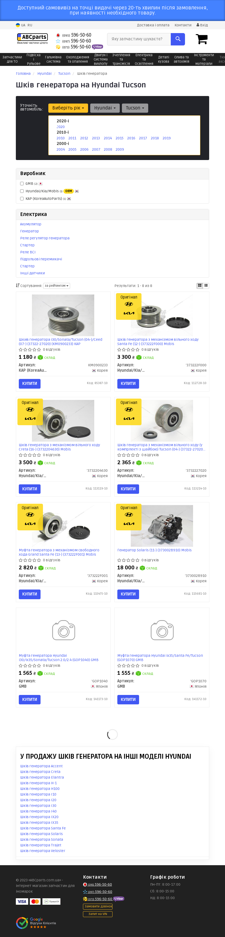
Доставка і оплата (153, 25)
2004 (61, 149)
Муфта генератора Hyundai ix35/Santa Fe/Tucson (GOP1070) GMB (160, 658)
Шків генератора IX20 (39, 817)
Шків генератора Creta (40, 771)
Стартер (27, 245)
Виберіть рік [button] (68, 108)
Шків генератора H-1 (38, 783)
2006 (84, 149)
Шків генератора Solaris (41, 834)
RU (29, 25)
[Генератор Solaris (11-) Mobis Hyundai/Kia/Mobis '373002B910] (162, 526)
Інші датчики (32, 273)
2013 (96, 138)
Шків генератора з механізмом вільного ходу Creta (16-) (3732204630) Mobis (59, 447)
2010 (61, 138)
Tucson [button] (135, 108)
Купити (29, 383)
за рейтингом (56, 286)
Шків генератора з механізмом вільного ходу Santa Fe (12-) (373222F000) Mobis (158, 342)
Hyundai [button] (105, 108)
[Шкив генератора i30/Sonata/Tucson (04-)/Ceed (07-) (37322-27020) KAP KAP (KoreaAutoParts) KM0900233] (63, 315)
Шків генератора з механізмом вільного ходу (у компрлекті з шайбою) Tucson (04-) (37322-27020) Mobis (160, 447)
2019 (167, 138)
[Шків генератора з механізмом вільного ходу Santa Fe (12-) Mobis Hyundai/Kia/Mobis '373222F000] (162, 315)
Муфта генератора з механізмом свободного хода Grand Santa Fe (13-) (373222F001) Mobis (59, 552)
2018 (155, 138)
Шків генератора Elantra (42, 777)
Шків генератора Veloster (42, 851)
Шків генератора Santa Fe (43, 828)
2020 (61, 127)
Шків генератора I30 (38, 805)
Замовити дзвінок (98, 906)
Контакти (183, 25)
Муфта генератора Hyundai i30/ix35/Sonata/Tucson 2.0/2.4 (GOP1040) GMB (59, 658)
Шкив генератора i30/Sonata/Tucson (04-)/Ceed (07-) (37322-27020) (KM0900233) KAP (60, 342)
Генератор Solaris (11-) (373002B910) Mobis (154, 550)
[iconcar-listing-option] (206, 286)
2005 (72, 149)
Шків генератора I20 (38, 800)
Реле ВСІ (28, 252)
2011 (72, 138)
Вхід (202, 25)
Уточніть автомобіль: (31, 107)
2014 (108, 138)
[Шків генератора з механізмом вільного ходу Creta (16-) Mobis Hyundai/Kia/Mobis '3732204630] (63, 420)
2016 (131, 138)
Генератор (29, 231)
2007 (96, 149)
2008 (108, 149)
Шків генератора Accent (41, 766)
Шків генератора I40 (38, 811)
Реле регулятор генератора (45, 238)
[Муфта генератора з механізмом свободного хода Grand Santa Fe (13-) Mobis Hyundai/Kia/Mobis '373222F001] (63, 526)
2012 (84, 138)
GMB (31, 183)
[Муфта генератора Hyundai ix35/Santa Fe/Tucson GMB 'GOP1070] (162, 631)
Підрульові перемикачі (41, 259)
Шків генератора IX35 (39, 822)
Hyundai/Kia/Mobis (49, 191)
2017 (143, 138)
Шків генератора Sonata (41, 839)
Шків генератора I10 (38, 794)
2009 (120, 149)
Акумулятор (30, 224)
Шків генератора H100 (40, 788)
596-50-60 (73, 35)
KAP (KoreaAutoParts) (45, 198)
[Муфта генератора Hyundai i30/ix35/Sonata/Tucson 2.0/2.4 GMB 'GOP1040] (63, 631)
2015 (120, 138)
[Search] (178, 39)
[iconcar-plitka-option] (200, 286)
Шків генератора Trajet (40, 845)
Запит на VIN (97, 914)
